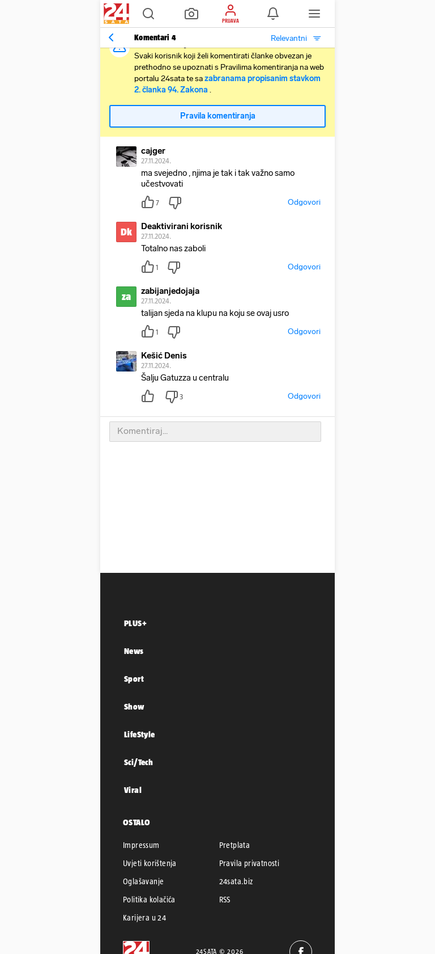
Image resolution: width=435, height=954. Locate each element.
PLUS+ (135, 623)
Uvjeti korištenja (150, 863)
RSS (225, 899)
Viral (133, 790)
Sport (134, 678)
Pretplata (234, 845)
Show (134, 706)
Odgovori (304, 202)
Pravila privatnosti (249, 863)
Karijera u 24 (144, 917)
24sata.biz (236, 881)
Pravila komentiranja (217, 116)
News (134, 651)
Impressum (141, 845)
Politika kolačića (149, 899)
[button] (148, 13)
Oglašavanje (143, 881)
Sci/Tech (138, 762)
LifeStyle (139, 734)
